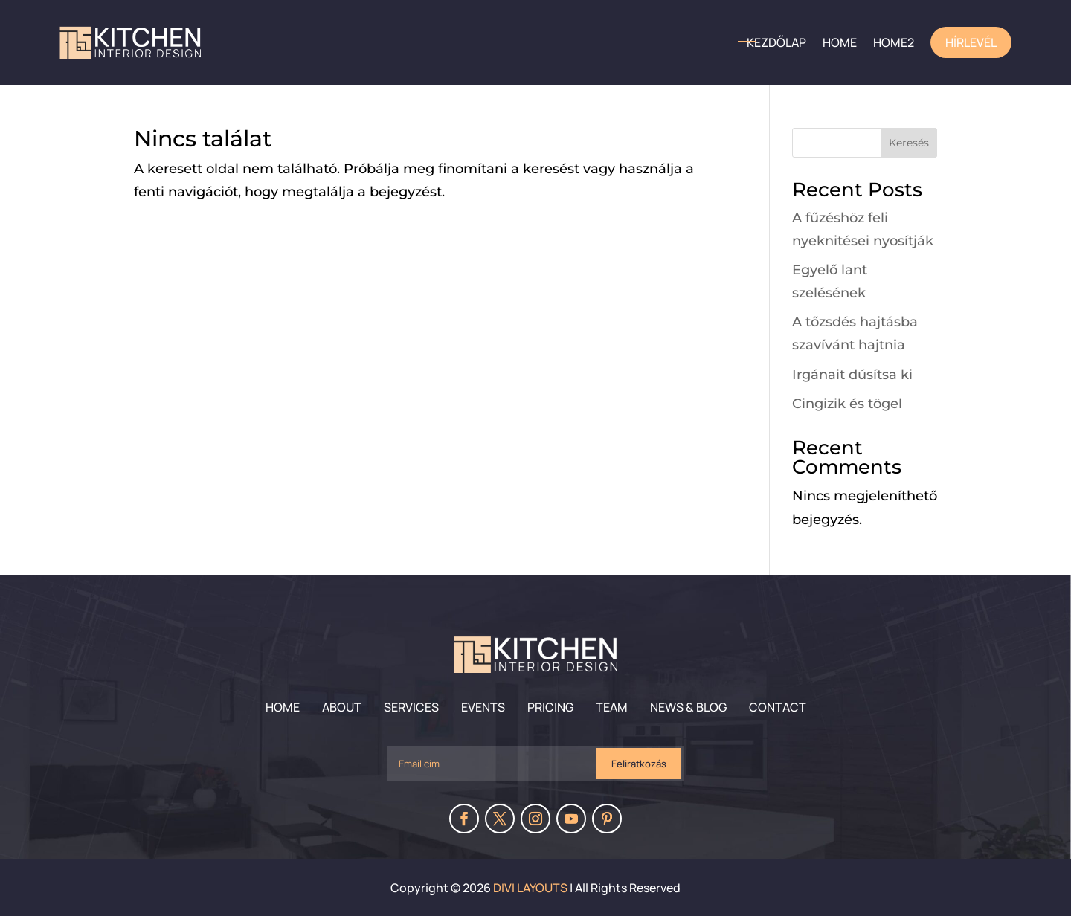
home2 (893, 42)
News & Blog (688, 707)
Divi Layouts (530, 888)
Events (483, 707)
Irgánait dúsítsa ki (852, 375)
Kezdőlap (776, 42)
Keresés (909, 142)
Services (411, 707)
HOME (840, 42)
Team (612, 707)
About (341, 707)
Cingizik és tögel (847, 404)
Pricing (550, 707)
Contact (777, 707)
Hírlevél (971, 42)
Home (283, 707)
